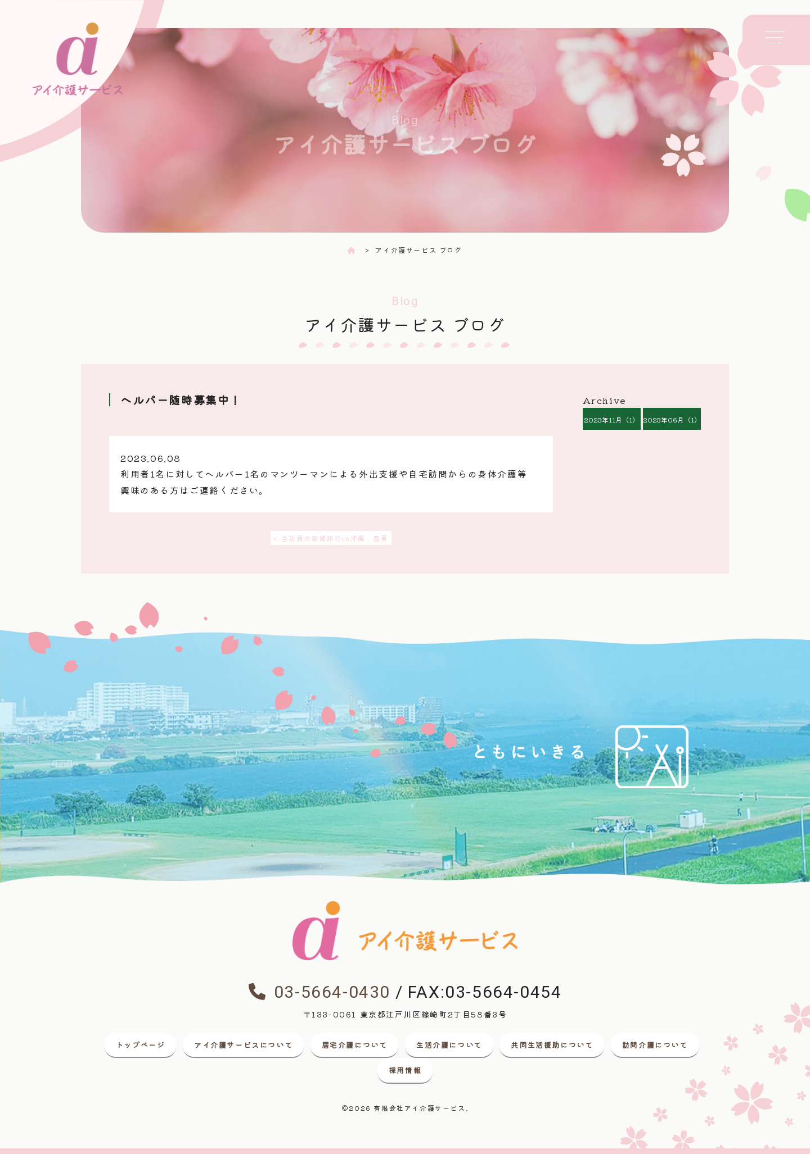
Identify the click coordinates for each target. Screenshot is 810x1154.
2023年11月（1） (611, 419)
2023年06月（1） (672, 419)
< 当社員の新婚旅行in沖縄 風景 (330, 538)
